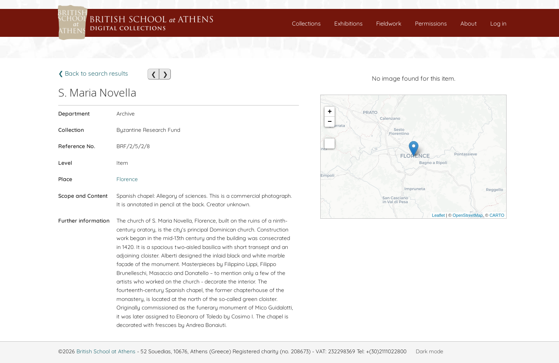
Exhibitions (348, 23)
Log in (498, 23)
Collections (306, 23)
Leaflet (438, 215)
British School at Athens (105, 351)
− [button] (330, 121)
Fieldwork (388, 23)
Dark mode (429, 351)
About (468, 23)
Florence (127, 179)
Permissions (431, 23)
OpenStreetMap (468, 215)
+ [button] (330, 111)
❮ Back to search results (93, 73)
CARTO (497, 215)
